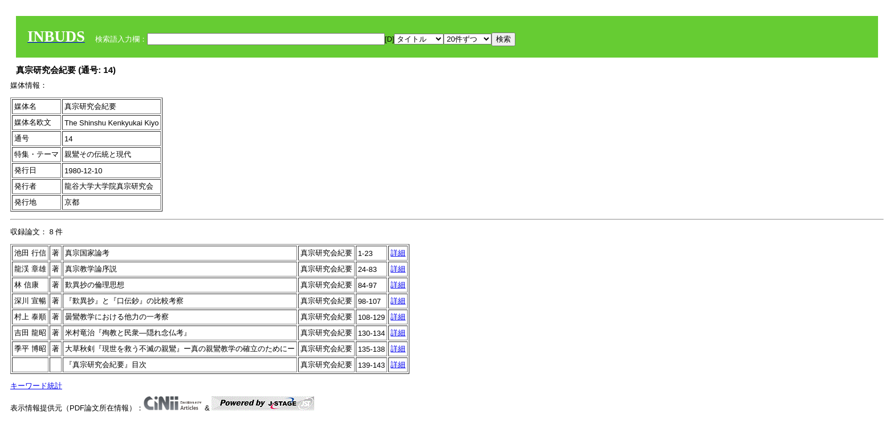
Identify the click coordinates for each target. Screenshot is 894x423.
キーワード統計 (36, 385)
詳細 (398, 253)
